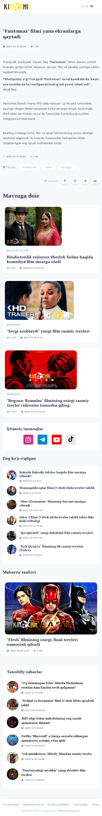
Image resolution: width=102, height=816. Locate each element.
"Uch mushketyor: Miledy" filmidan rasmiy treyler (56, 754)
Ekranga (66, 167)
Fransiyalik (29, 167)
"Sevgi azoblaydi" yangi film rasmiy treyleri (48, 331)
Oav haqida (80, 804)
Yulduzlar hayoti (33, 804)
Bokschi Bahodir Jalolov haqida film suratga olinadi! (52, 474)
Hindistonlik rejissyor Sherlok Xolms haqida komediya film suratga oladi (50, 259)
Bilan (48, 167)
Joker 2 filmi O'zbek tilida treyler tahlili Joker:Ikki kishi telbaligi (56, 519)
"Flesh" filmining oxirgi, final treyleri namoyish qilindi (42, 642)
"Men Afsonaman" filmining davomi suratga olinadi (52, 503)
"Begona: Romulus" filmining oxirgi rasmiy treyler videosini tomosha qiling (48, 403)
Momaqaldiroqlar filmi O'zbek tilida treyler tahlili (57, 488)
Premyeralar (11, 804)
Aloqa (95, 804)
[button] (90, 6)
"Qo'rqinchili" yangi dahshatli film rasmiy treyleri (56, 533)
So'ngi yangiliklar (59, 804)
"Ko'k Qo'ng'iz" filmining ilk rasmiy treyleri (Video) (51, 548)
